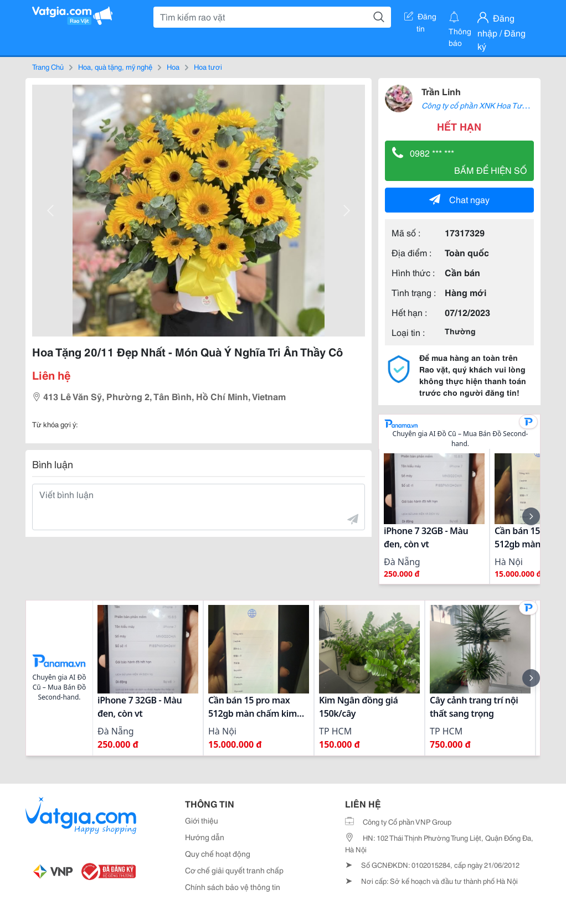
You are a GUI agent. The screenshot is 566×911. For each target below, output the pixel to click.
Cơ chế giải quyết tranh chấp (234, 870)
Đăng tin (420, 18)
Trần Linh (441, 91)
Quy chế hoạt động (217, 853)
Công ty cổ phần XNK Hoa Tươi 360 (482, 105)
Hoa (173, 66)
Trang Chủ (48, 66)
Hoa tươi (208, 66)
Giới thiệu (201, 820)
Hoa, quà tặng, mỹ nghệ (115, 66)
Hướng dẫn (204, 836)
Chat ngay (459, 199)
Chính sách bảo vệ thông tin (232, 886)
